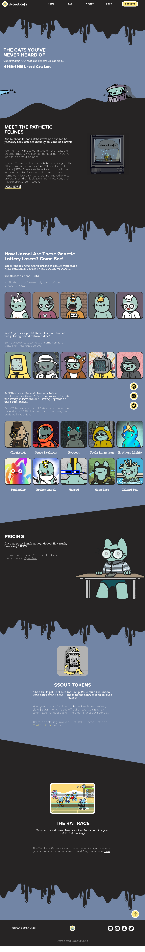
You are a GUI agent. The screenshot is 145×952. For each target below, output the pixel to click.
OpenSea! (30, 558)
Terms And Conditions (72, 941)
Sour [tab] (109, 4)
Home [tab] (51, 4)
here (107, 851)
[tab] (131, 4)
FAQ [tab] (70, 4)
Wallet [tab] (89, 4)
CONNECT (130, 4)
